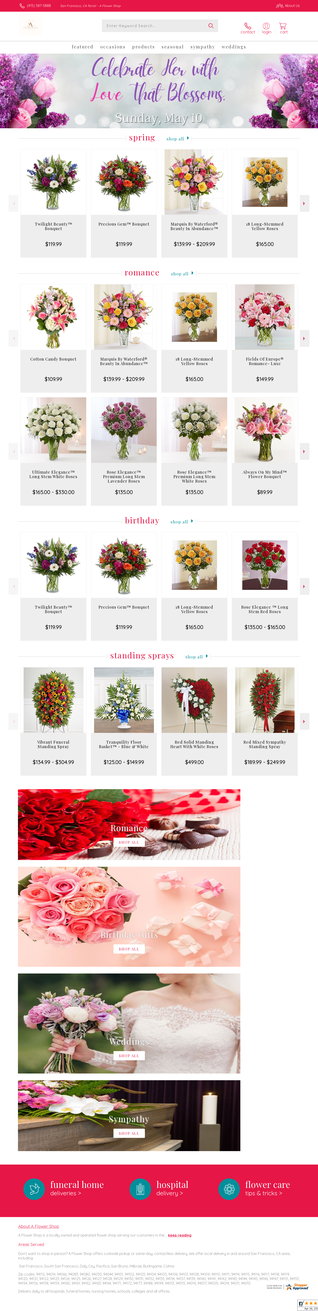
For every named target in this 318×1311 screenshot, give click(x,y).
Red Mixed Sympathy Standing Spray (264, 741)
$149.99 (265, 375)
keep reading (179, 1047)
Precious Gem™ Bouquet (124, 220)
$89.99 (264, 488)
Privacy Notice (228, 1306)
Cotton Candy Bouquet (53, 355)
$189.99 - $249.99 (264, 758)
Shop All (175, 134)
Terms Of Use (201, 1306)
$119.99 (53, 240)
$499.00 (194, 758)
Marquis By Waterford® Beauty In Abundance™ (194, 223)
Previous (13, 199)
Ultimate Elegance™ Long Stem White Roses (53, 471)
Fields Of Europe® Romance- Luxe (265, 358)
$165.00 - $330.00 (54, 488)
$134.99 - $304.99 (53, 758)
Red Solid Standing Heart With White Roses (194, 741)
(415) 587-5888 (39, 5)
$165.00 (265, 240)
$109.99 (53, 375)
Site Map (287, 1306)
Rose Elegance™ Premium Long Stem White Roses (194, 473)
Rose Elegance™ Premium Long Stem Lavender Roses (124, 473)
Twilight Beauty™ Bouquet (53, 223)
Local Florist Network (260, 1306)
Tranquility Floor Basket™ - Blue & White (124, 741)
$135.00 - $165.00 (265, 623)
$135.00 (124, 488)
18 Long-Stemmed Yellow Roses (265, 223)
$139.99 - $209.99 (194, 240)
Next (304, 199)
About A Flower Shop (38, 1038)
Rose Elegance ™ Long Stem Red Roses (264, 606)
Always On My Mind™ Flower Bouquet (265, 471)
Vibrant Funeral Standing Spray (53, 741)
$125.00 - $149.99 (124, 758)
